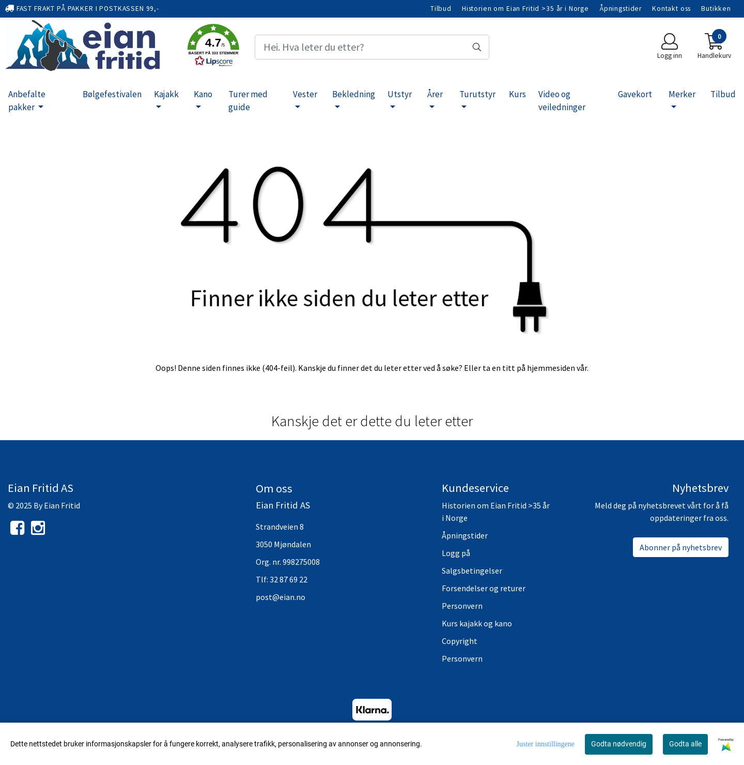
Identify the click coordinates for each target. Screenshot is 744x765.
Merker (682, 94)
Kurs (517, 94)
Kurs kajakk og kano (477, 623)
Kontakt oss (671, 8)
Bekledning (353, 94)
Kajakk (166, 94)
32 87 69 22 (288, 579)
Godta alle (685, 744)
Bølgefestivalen (112, 94)
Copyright (459, 641)
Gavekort (635, 94)
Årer (435, 94)
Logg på (456, 553)
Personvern (462, 606)
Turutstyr (477, 94)
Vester (305, 94)
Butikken (716, 8)
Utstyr (400, 94)
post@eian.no (280, 597)
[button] (213, 47)
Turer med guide (248, 100)
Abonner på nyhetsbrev (681, 547)
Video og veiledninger (561, 100)
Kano (203, 94)
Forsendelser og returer (483, 588)
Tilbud (441, 8)
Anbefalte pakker (26, 100)
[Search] (372, 47)
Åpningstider (620, 8)
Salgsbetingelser (472, 570)
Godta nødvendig (618, 744)
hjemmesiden (551, 368)
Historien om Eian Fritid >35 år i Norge (525, 8)
